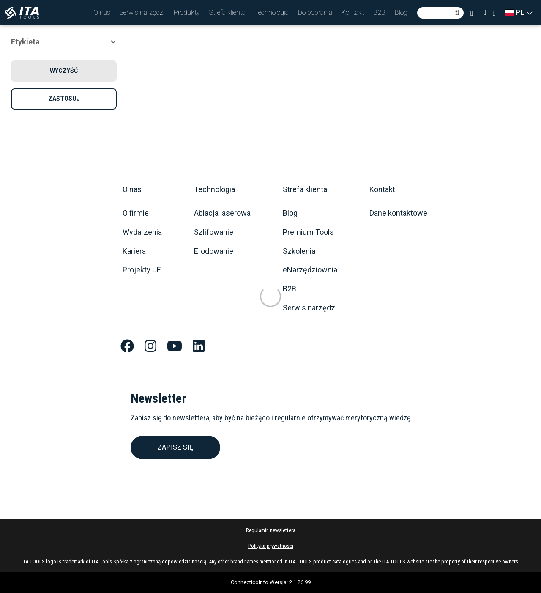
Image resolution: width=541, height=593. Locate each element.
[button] (102, 12)
